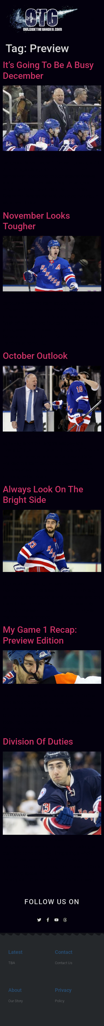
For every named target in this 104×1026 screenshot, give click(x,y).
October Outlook (35, 356)
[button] (92, 19)
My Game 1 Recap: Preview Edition (40, 635)
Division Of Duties (38, 741)
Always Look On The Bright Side (43, 494)
